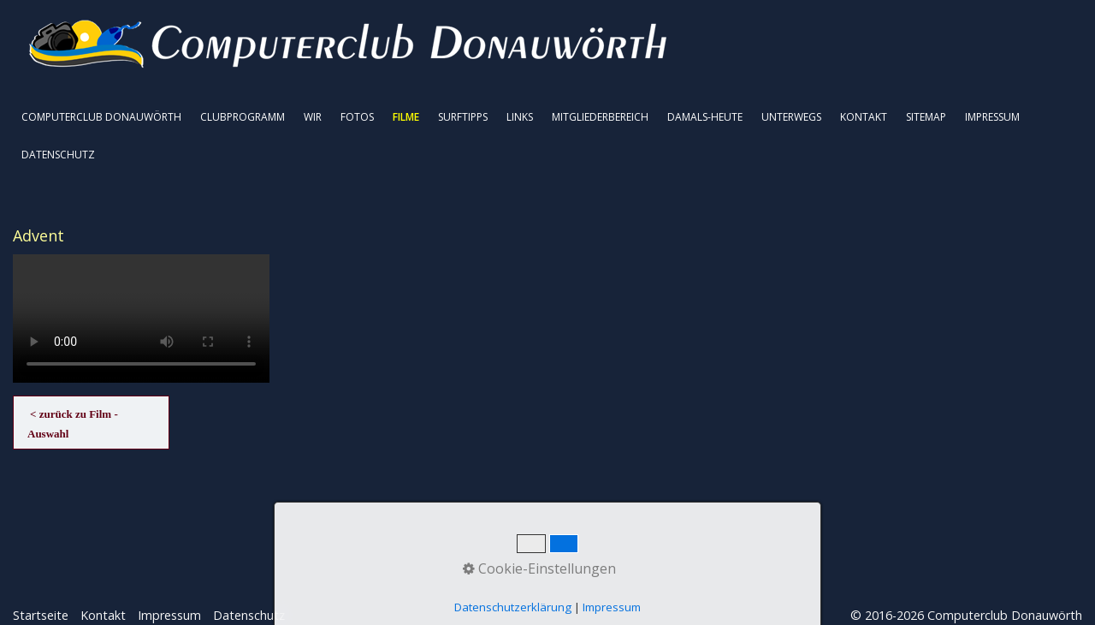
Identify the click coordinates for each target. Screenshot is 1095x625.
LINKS (519, 117)
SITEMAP (926, 117)
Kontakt (103, 615)
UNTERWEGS (791, 117)
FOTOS (357, 117)
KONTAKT (863, 117)
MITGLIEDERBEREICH (600, 117)
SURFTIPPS (463, 117)
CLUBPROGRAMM (242, 117)
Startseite (40, 615)
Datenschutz (249, 615)
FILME (406, 117)
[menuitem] (102, 117)
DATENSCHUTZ (58, 154)
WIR (313, 117)
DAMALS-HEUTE (705, 117)
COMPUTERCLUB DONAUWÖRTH (101, 117)
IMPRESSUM (992, 117)
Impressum (169, 615)
